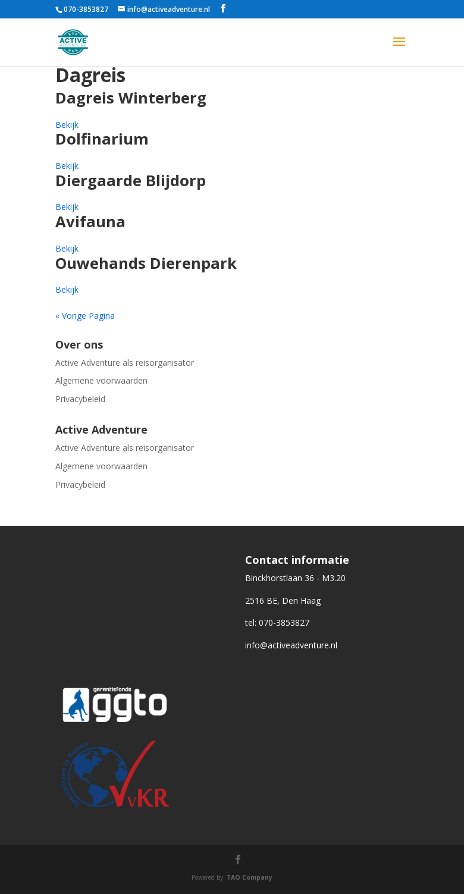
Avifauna (90, 221)
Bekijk (67, 124)
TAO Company (249, 877)
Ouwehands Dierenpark (146, 263)
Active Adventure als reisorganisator (124, 362)
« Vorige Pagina (85, 315)
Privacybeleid (80, 398)
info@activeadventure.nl (291, 645)
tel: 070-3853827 (277, 622)
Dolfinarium (102, 138)
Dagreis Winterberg (130, 97)
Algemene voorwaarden (101, 380)
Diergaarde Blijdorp (130, 180)
